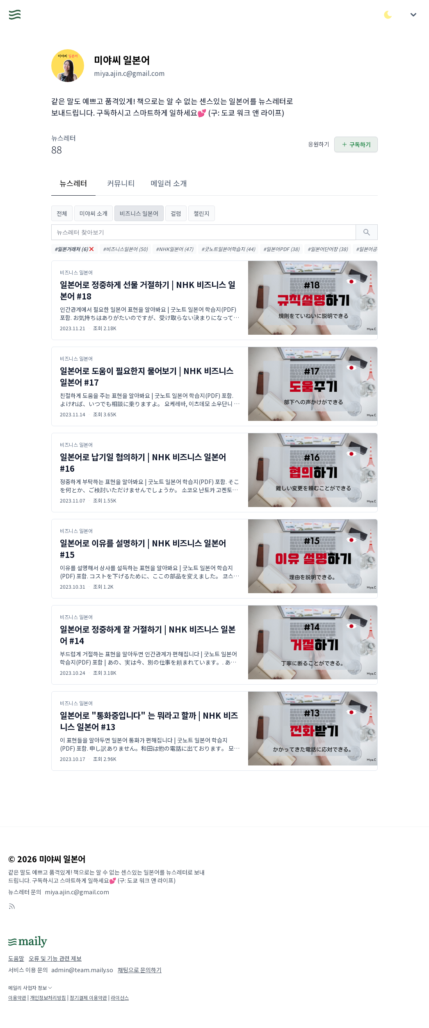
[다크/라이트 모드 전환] (388, 15)
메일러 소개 (169, 183)
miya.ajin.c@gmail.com (77, 892)
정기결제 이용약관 (88, 997)
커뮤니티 (121, 183)
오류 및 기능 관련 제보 (55, 958)
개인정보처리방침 (48, 997)
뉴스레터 (73, 183)
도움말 (16, 958)
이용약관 (17, 997)
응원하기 (318, 144)
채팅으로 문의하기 (140, 970)
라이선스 (120, 997)
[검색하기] (367, 232)
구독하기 (356, 144)
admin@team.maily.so (82, 970)
